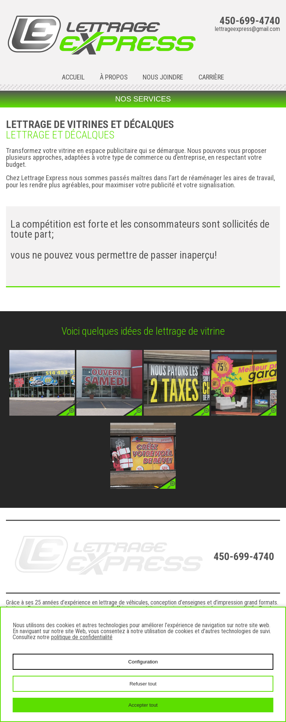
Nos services (143, 99)
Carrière (211, 77)
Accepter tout (143, 705)
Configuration (143, 662)
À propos (114, 77)
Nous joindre (163, 77)
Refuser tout (143, 684)
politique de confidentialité (81, 637)
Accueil (73, 77)
